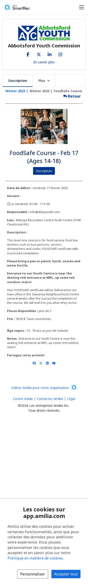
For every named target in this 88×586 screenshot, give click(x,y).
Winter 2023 (15, 91)
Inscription (17, 80)
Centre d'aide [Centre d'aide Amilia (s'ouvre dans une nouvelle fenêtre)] (23, 398)
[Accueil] (17, 7)
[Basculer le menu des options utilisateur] (81, 7)
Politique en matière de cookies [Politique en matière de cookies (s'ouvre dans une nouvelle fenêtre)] (35, 558)
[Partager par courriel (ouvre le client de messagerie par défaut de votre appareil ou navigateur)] (53, 363)
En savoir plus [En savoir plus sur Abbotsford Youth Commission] (44, 62)
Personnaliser (32, 574)
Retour (72, 96)
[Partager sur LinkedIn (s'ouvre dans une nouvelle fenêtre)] (47, 363)
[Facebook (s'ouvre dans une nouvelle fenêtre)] (28, 53)
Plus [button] (44, 80)
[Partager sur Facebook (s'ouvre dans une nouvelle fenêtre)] (34, 363)
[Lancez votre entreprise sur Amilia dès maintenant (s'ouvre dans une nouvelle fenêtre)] (44, 387)
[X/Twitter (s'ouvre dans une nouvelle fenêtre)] (39, 53)
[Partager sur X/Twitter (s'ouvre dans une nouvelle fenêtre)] (40, 363)
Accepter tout (66, 574)
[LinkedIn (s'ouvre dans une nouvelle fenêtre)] (49, 53)
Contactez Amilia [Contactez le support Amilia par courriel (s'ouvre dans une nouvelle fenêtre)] (50, 398)
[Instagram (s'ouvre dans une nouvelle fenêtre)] (60, 53)
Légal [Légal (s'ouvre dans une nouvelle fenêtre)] (71, 398)
